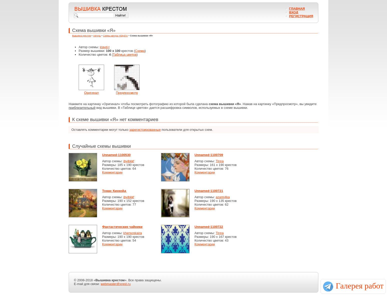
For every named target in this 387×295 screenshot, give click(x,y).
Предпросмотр (127, 93)
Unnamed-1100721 (208, 191)
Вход (293, 12)
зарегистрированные (145, 130)
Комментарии (112, 172)
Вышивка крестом (81, 35)
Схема (140, 51)
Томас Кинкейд (114, 191)
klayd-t (104, 47)
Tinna (220, 161)
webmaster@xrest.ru (116, 284)
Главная (297, 8)
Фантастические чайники (122, 227)
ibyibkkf (128, 161)
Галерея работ (360, 285)
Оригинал (91, 93)
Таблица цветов (125, 54)
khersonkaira (132, 233)
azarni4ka (223, 197)
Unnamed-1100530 (116, 155)
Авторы (97, 35)
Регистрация (301, 16)
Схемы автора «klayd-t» (115, 35)
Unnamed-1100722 (208, 227)
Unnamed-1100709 (208, 155)
